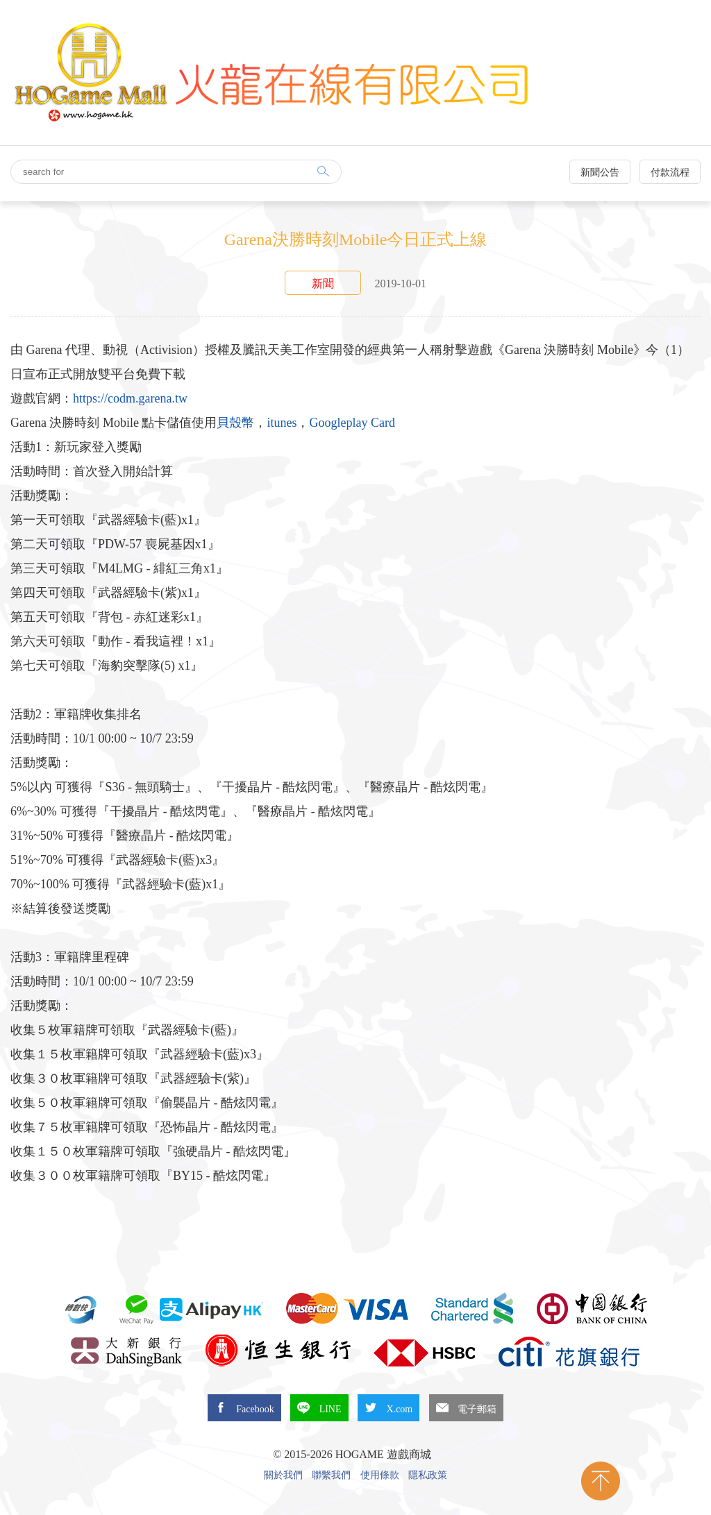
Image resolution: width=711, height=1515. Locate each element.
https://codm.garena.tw (130, 398)
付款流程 (670, 172)
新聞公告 (599, 172)
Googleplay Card (351, 423)
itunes (281, 423)
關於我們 (283, 1475)
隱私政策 (427, 1475)
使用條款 (379, 1475)
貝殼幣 (235, 423)
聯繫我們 (331, 1475)
